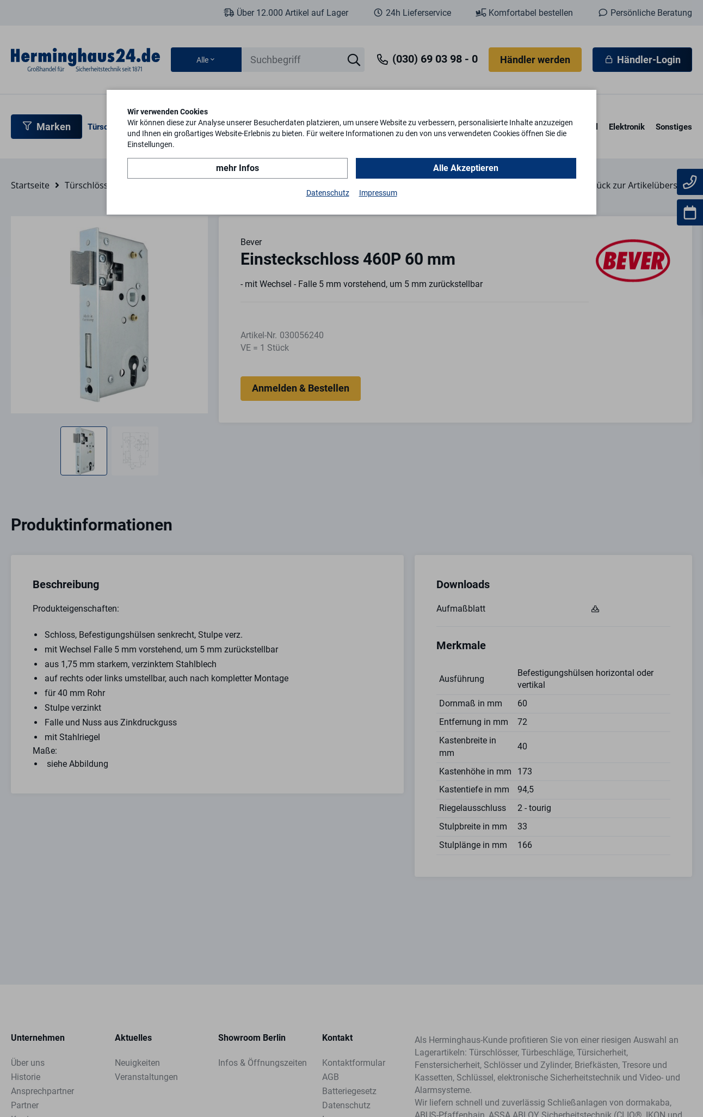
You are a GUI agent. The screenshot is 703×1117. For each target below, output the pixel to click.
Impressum (378, 192)
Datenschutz (327, 192)
